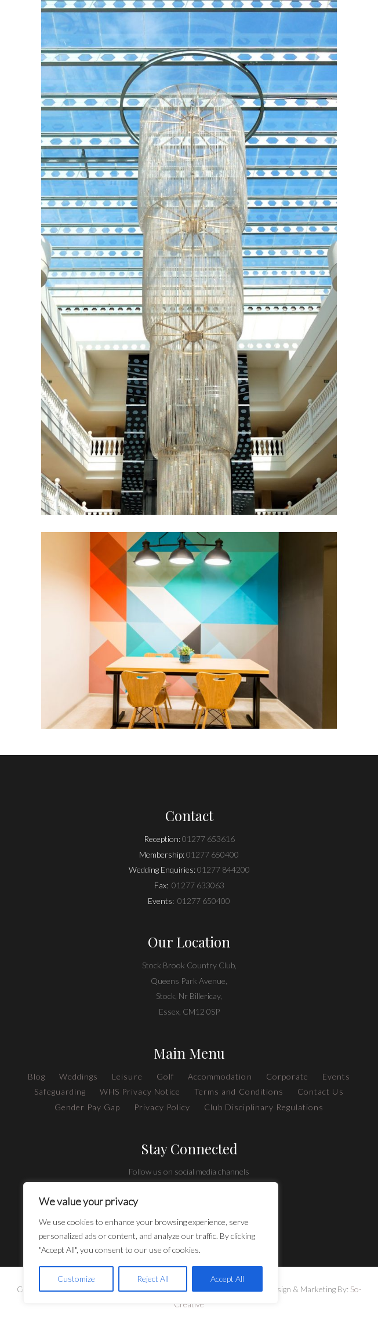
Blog (36, 1076)
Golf (165, 1076)
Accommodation (220, 1076)
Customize (76, 1279)
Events (336, 1076)
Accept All (227, 1279)
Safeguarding (60, 1091)
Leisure (127, 1076)
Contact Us (320, 1091)
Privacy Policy (162, 1107)
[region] (150, 1243)
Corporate (287, 1076)
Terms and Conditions (239, 1091)
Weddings (78, 1076)
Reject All (153, 1279)
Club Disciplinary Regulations (264, 1107)
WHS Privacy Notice (140, 1091)
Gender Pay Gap (87, 1107)
